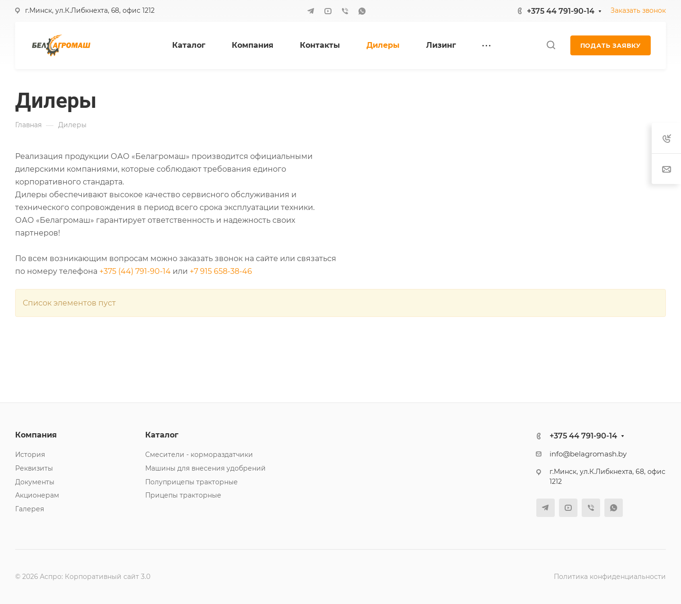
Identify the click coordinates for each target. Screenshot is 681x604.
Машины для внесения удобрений (205, 468)
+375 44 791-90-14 (560, 11)
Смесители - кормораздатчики (199, 454)
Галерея (29, 509)
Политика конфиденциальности (610, 576)
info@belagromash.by (588, 454)
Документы (34, 482)
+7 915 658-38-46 (221, 271)
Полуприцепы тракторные (191, 482)
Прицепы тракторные (183, 495)
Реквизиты (34, 468)
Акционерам (37, 495)
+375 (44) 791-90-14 (135, 271)
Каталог (161, 434)
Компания (36, 434)
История (30, 454)
